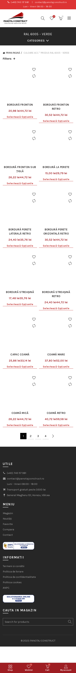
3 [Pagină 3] (38, 341)
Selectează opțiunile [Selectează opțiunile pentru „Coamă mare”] (56, 287)
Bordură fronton (20, 89)
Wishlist (54, 16)
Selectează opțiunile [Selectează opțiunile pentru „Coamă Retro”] (56, 330)
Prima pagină (13, 52)
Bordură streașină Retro (56, 231)
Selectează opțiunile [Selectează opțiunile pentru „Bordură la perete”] (56, 147)
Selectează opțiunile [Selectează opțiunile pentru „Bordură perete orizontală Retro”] (56, 198)
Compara (8, 434)
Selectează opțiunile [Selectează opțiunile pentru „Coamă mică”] (20, 330)
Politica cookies (12, 487)
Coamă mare (56, 275)
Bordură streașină (20, 228)
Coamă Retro (56, 318)
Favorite (8, 429)
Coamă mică (20, 318)
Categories (36, 40)
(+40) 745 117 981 (20, 2)
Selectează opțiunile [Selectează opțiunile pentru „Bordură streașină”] (20, 241)
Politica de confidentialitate (19, 482)
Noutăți (7, 423)
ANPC (6, 492)
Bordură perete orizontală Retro (56, 184)
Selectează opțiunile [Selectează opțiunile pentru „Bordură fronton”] (20, 101)
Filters (7, 58)
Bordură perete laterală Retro (20, 184)
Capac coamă (19, 275)
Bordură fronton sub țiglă (20, 137)
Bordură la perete (56, 135)
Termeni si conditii (13, 471)
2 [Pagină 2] (31, 341)
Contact (8, 439)
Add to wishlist (34, 69)
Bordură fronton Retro (56, 91)
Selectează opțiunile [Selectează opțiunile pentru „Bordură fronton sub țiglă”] (20, 151)
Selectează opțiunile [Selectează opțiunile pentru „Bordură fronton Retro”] (56, 105)
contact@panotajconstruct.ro (51, 2)
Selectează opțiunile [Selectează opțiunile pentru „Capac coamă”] (20, 287)
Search (69, 527)
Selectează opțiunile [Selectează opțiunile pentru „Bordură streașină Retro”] (56, 245)
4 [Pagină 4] (45, 341)
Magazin (8, 418)
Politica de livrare (13, 476)
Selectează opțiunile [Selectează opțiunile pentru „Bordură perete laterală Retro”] (20, 198)
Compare (34, 76)
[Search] (43, 18)
